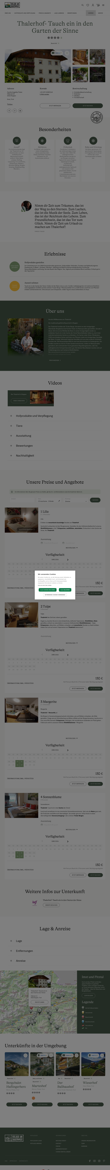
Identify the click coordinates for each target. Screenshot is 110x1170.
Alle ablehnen (65, 589)
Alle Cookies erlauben (47, 589)
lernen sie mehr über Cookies (44, 585)
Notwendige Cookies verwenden (55, 594)
